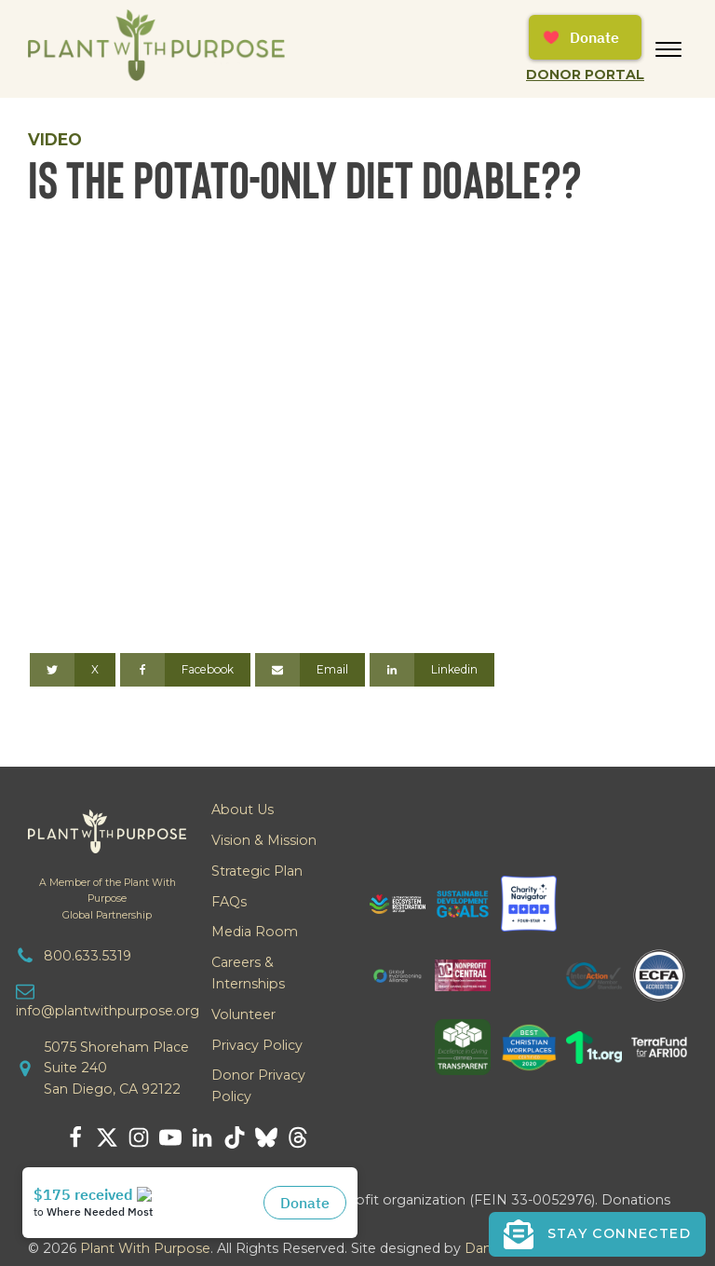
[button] (597, 1234)
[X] (72, 670)
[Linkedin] (432, 670)
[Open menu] (668, 49)
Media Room (254, 931)
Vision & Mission (264, 840)
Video (55, 139)
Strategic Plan (257, 871)
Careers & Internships (248, 973)
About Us (242, 809)
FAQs (229, 901)
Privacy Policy (257, 1045)
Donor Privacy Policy (258, 1086)
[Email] (310, 670)
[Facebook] (185, 670)
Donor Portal (585, 74)
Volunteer (243, 1014)
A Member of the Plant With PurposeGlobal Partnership (107, 898)
